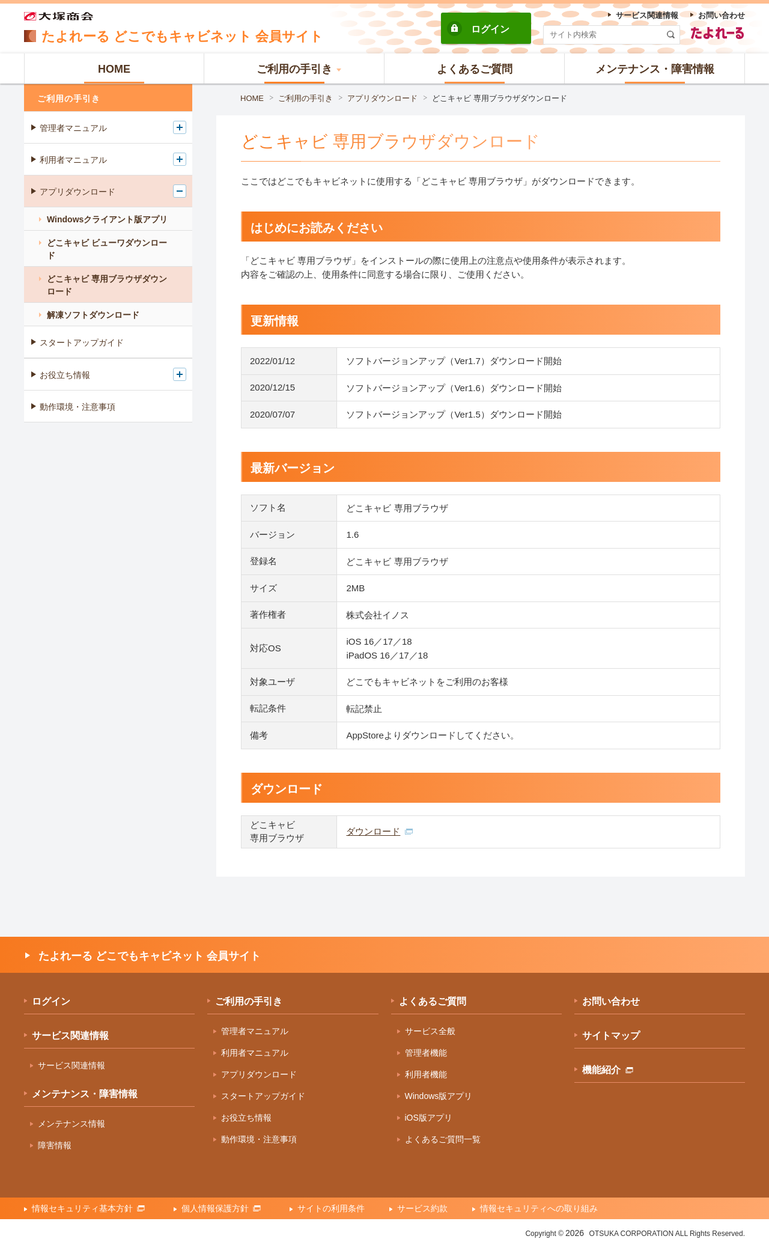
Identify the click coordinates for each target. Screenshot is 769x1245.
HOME (252, 98)
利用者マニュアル (73, 160)
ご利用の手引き (305, 98)
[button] (294, 68)
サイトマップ (611, 1035)
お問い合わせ (611, 1001)
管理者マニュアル (73, 128)
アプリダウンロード (382, 98)
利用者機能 (426, 1074)
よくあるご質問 (432, 1001)
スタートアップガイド (82, 342)
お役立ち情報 (65, 375)
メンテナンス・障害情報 (85, 1094)
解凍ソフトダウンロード (93, 315)
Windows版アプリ (439, 1096)
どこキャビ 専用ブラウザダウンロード (499, 98)
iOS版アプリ (428, 1117)
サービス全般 (430, 1031)
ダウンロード (379, 831)
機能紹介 (607, 1070)
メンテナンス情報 (71, 1123)
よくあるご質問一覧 (443, 1139)
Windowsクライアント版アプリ (107, 219)
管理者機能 (426, 1053)
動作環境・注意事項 (77, 407)
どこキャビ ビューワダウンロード (107, 249)
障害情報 (54, 1145)
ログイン (490, 29)
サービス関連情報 (70, 1035)
